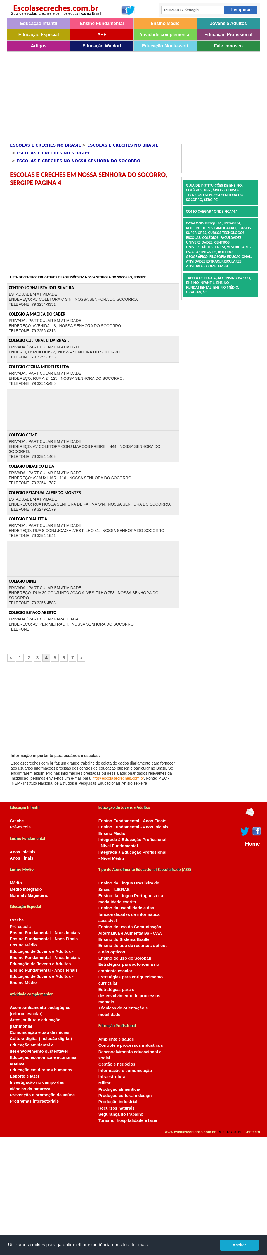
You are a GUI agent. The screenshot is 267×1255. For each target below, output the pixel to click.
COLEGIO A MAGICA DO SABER (37, 314)
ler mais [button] (140, 1244)
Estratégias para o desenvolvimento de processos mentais (129, 995)
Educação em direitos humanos (41, 1070)
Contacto (252, 1132)
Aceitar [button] (239, 1245)
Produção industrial (118, 1101)
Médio (16, 883)
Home (252, 843)
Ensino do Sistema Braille (124, 939)
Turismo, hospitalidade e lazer (128, 1120)
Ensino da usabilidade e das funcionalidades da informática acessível (129, 914)
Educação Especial (38, 34)
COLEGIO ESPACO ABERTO (32, 612)
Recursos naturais (116, 1108)
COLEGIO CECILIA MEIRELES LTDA (39, 366)
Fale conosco (228, 45)
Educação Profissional (228, 34)
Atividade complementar (165, 34)
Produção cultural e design (125, 1095)
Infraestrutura (112, 1077)
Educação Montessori (165, 45)
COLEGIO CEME (23, 434)
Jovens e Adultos (228, 23)
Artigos (38, 45)
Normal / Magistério (29, 895)
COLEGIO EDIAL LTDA (28, 519)
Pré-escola (20, 827)
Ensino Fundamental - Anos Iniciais (45, 932)
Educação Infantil (38, 23)
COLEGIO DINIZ (22, 581)
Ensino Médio (165, 23)
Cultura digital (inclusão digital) (41, 1038)
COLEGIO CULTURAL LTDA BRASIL (39, 340)
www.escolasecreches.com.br (190, 1132)
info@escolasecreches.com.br (118, 778)
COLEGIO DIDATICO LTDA (31, 466)
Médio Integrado (26, 889)
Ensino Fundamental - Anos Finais (44, 939)
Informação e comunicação (125, 1070)
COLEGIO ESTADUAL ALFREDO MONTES (45, 492)
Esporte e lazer (24, 1076)
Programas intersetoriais (34, 1101)
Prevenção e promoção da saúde (42, 1095)
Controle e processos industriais (130, 1045)
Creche (17, 821)
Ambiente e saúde (116, 1039)
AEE (102, 34)
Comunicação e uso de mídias (39, 1032)
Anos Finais (21, 858)
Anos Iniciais (23, 852)
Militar (104, 1083)
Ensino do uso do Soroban (124, 958)
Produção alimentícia (119, 1089)
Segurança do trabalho (120, 1114)
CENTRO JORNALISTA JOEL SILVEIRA (41, 287)
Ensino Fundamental (102, 23)
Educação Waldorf (101, 45)
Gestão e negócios (116, 1064)
